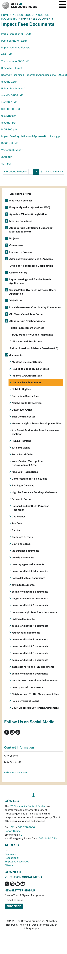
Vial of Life (15, 300)
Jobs (7, 850)
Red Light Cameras (23, 485)
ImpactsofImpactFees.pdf (16, 47)
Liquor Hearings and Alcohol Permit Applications (30, 281)
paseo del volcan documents (28, 578)
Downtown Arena (22, 409)
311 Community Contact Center (27, 806)
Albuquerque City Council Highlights (31, 334)
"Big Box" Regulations (25, 471)
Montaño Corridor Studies (27, 362)
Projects (14, 238)
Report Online (13, 831)
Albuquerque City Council (31, 15)
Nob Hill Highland (22, 389)
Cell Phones (18, 516)
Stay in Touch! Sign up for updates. (25, 895)
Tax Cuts (17, 523)
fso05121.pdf (8, 122)
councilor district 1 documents (30, 571)
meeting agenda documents (28, 564)
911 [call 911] (23, 834)
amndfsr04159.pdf (12, 95)
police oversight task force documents (34, 612)
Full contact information (16, 772)
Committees (16, 245)
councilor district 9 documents (30, 653)
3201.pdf (6, 156)
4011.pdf (6, 163)
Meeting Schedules (20, 221)
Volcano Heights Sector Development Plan (36, 423)
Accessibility (12, 857)
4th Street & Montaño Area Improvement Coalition (36, 432)
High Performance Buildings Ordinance (34, 492)
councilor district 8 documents (30, 660)
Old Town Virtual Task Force (26, 314)
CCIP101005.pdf (10, 109)
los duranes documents (25, 550)
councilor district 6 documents (30, 646)
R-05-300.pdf (9, 129)
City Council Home (20, 193)
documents (9, 18)
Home (5, 15)
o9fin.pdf (6, 54)
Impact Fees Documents (27, 382)
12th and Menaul (21, 447)
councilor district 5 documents (30, 591)
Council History (18, 272)
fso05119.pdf (8, 115)
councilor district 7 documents (30, 673)
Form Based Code (22, 454)
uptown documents (23, 619)
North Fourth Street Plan (26, 402)
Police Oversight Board (25, 700)
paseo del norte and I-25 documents (33, 666)
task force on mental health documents (35, 680)
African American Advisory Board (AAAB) (34, 348)
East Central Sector (23, 416)
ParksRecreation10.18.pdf (16, 33)
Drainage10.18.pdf (11, 68)
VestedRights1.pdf (11, 150)
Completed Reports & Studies (29, 478)
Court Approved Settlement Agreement (35, 707)
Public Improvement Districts (27, 327)
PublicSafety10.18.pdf (14, 40)
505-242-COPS (48, 838)
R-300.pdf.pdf (9, 143)
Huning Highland (21, 440)
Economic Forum (21, 499)
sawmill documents (23, 584)
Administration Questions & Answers (31, 258)
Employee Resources (17, 861)
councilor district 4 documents (30, 625)
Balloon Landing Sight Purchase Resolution (30, 508)
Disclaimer (11, 854)
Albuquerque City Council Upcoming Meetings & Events (30, 229)
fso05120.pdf (9, 81)
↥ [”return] (33, 795)
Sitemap (9, 865)
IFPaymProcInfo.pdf (12, 88)
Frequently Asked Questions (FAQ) (29, 207)
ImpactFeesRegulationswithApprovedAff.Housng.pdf (31, 136)
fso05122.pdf (9, 102)
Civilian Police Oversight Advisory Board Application (32, 292)
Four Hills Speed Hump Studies (30, 368)
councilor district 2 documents (30, 639)
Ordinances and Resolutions (26, 341)
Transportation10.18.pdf (15, 61)
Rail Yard (17, 530)
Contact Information (19, 747)
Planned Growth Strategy (27, 375)
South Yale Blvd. (21, 543)
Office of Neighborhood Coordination (31, 265)
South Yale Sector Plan (25, 396)
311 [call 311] (12, 827)
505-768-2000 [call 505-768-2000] (26, 827)
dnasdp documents (23, 557)
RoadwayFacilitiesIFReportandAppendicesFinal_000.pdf (34, 74)
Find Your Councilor (20, 200)
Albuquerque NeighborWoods (27, 321)
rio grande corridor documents (30, 598)
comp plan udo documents (27, 687)
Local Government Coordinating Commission (35, 307)
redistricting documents (26, 632)
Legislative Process (20, 252)
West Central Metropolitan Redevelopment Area (27, 463)
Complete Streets (22, 537)
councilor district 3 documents (30, 605)
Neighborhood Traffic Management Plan (35, 694)
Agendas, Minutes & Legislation (28, 214)
